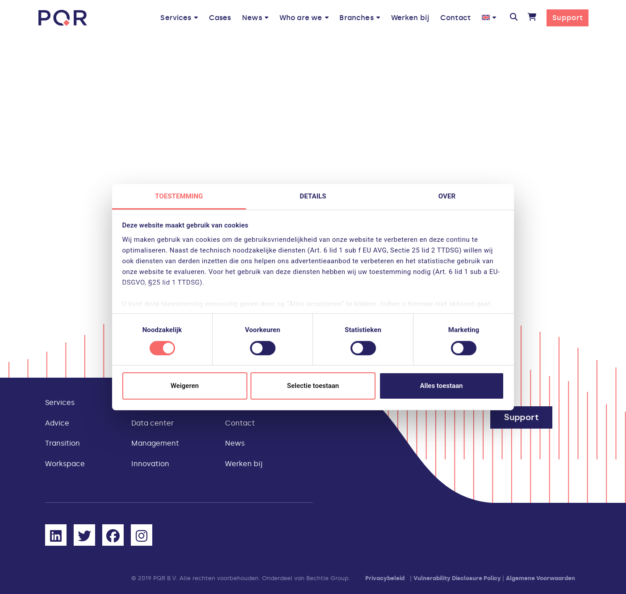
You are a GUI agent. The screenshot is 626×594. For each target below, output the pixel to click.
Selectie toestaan (313, 386)
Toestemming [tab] (179, 196)
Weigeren (185, 386)
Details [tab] (313, 196)
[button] (513, 17)
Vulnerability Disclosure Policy (457, 578)
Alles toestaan (441, 386)
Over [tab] (446, 196)
